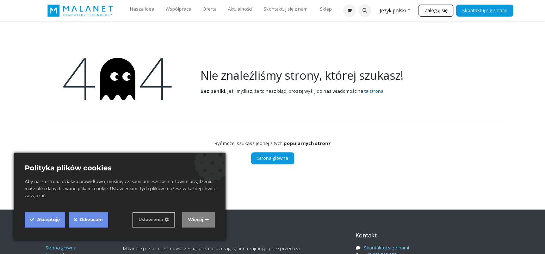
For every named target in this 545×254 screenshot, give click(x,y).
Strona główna (272, 158)
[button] (365, 10)
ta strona (374, 91)
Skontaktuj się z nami (484, 10)
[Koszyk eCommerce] (349, 10)
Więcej (195, 219)
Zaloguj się (436, 10)
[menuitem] (142, 10)
